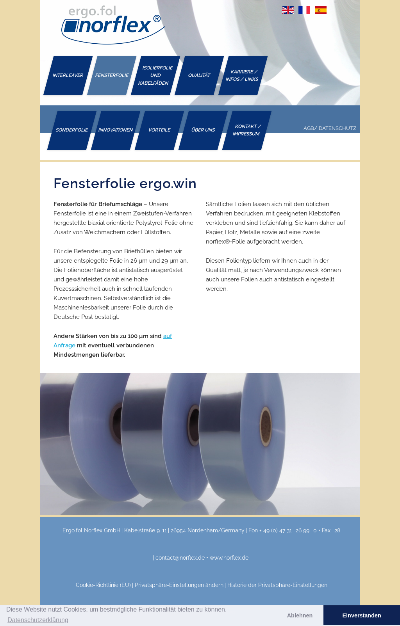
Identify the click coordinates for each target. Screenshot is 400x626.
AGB (309, 128)
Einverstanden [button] (362, 615)
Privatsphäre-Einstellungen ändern (179, 585)
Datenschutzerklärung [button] (37, 620)
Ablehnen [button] (300, 615)
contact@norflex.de (180, 558)
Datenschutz (337, 128)
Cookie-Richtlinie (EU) (103, 585)
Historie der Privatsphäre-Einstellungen (277, 585)
